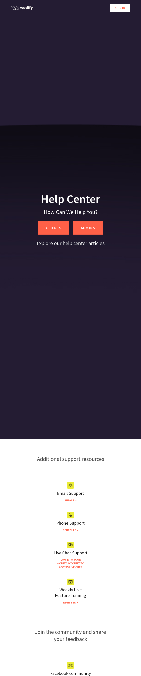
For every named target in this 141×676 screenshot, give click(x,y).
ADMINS (88, 227)
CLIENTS (53, 227)
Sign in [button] (120, 8)
